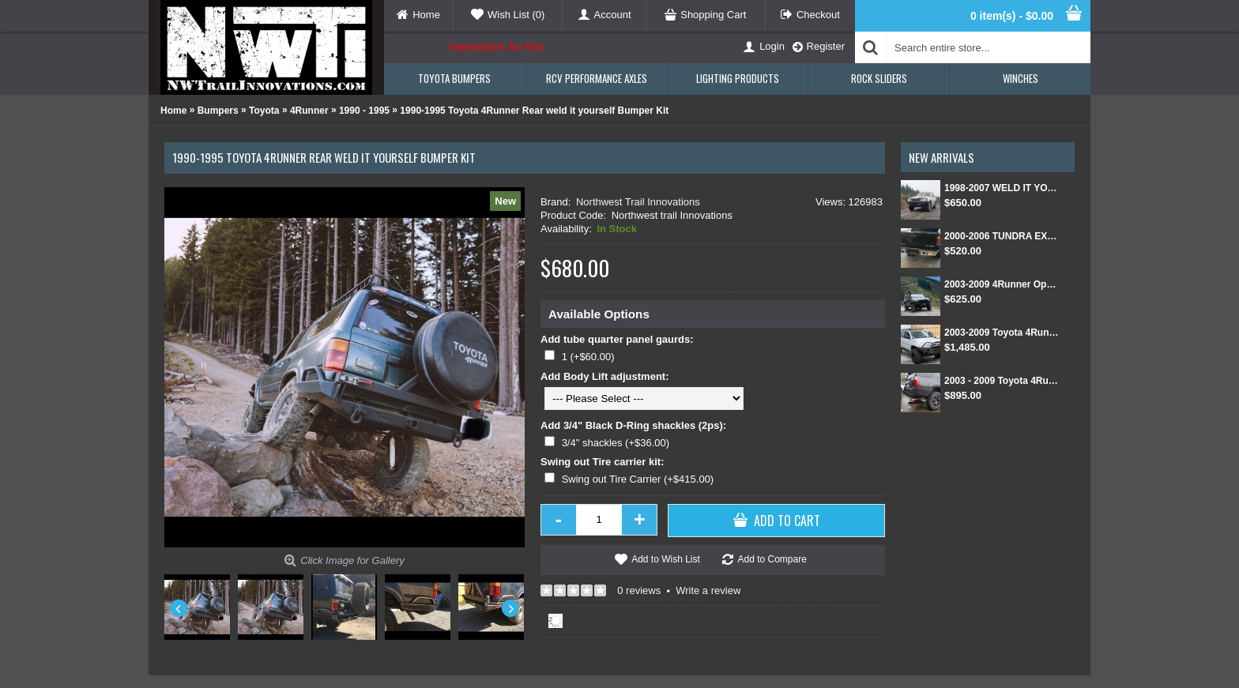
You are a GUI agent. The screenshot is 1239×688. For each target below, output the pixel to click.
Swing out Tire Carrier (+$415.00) (638, 479)
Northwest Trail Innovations (638, 202)
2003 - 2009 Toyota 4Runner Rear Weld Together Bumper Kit (1001, 380)
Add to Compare (771, 559)
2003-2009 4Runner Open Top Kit (1001, 284)
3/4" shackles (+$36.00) (616, 443)
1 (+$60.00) (588, 357)
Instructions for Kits (497, 46)
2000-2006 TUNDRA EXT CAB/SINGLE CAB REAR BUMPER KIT (1001, 236)
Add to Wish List (665, 559)
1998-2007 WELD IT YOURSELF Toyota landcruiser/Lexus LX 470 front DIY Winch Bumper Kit (1001, 188)
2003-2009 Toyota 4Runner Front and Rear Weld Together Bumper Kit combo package (1001, 332)
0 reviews (639, 590)
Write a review (708, 590)
